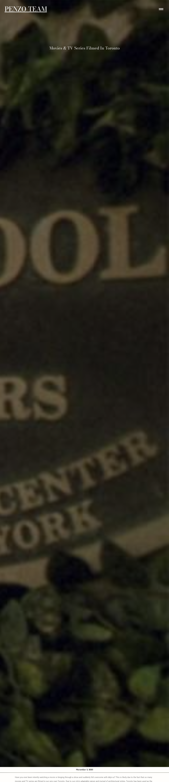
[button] (161, 9)
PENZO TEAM (26, 9)
